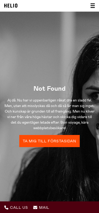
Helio (10, 5)
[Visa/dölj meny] (91, 5)
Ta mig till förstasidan (49, 141)
